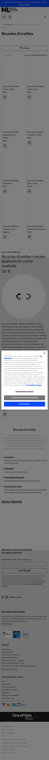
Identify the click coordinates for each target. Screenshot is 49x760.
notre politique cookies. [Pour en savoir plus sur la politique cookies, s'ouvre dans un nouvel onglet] (34, 385)
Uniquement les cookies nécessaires (24, 397)
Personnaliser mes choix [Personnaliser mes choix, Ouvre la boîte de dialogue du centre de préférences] (24, 391)
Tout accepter (24, 404)
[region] (24, 380)
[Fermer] (44, 353)
